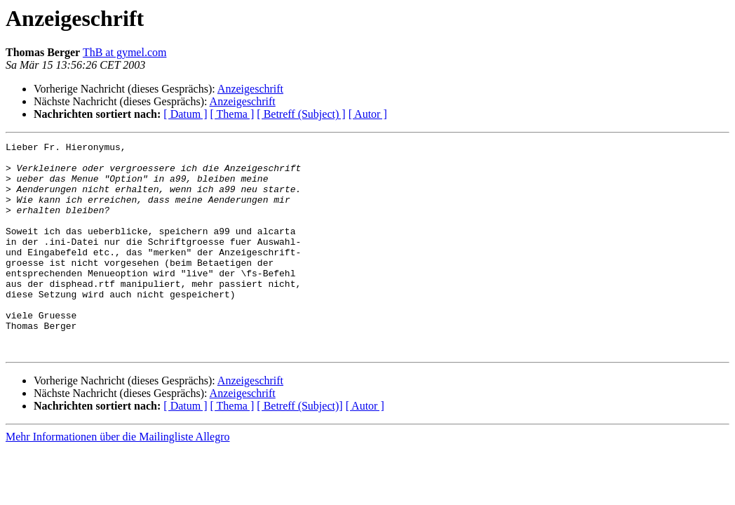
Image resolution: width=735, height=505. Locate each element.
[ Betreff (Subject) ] (301, 114)
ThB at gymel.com (125, 52)
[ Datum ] (185, 114)
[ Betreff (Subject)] (299, 448)
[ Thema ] (232, 114)
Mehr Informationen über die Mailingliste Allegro (117, 479)
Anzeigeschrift (250, 89)
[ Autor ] (368, 114)
